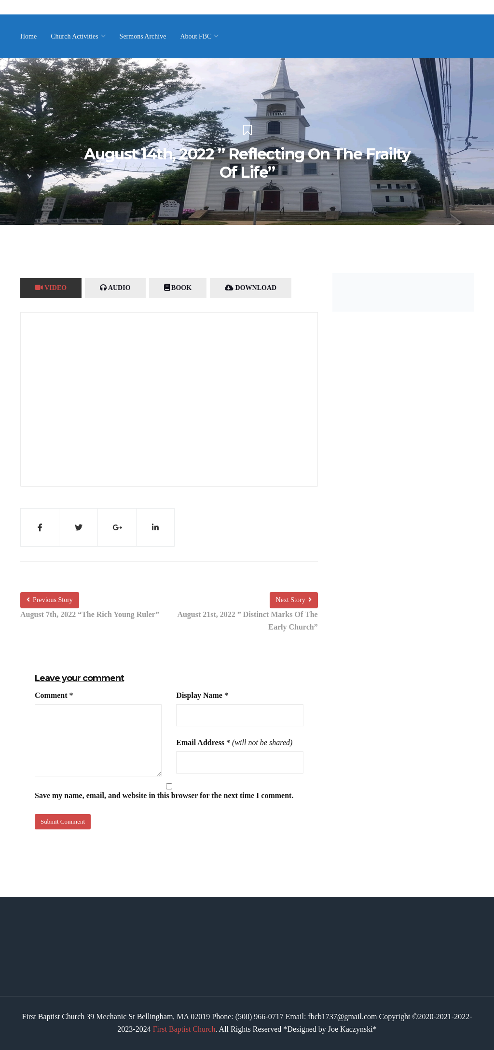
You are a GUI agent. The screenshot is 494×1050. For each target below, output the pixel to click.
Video (51, 287)
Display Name (202, 695)
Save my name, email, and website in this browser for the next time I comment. (164, 795)
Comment (54, 695)
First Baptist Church (184, 1029)
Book (178, 287)
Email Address (203, 742)
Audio (115, 287)
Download (250, 287)
